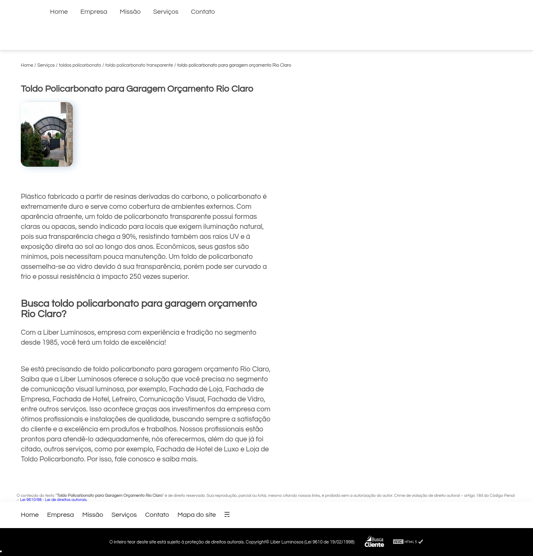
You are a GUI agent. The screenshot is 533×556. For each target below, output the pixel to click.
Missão (130, 11)
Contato (203, 11)
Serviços (166, 11)
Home (59, 11)
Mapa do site (196, 514)
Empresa (93, 11)
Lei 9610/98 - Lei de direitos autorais (53, 500)
